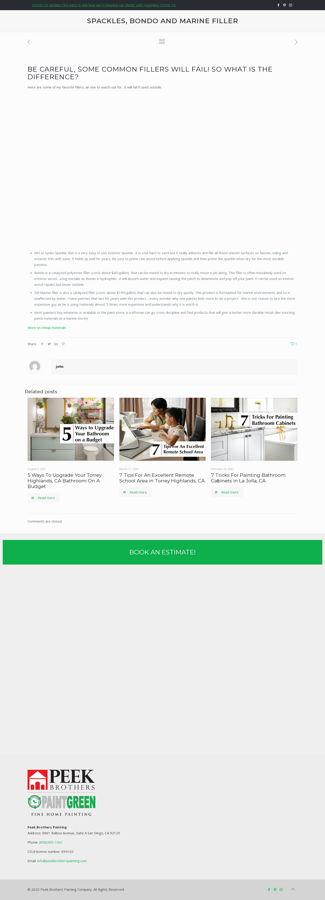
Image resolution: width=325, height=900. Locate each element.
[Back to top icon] (292, 889)
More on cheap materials (47, 327)
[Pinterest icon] (284, 5)
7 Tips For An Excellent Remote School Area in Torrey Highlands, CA (162, 478)
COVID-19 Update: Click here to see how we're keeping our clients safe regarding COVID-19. (104, 5)
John (59, 366)
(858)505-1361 (51, 842)
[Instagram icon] (290, 5)
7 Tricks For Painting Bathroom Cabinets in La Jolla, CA (248, 478)
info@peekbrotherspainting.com (62, 860)
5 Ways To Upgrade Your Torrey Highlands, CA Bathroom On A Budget (65, 480)
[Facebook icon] (278, 5)
